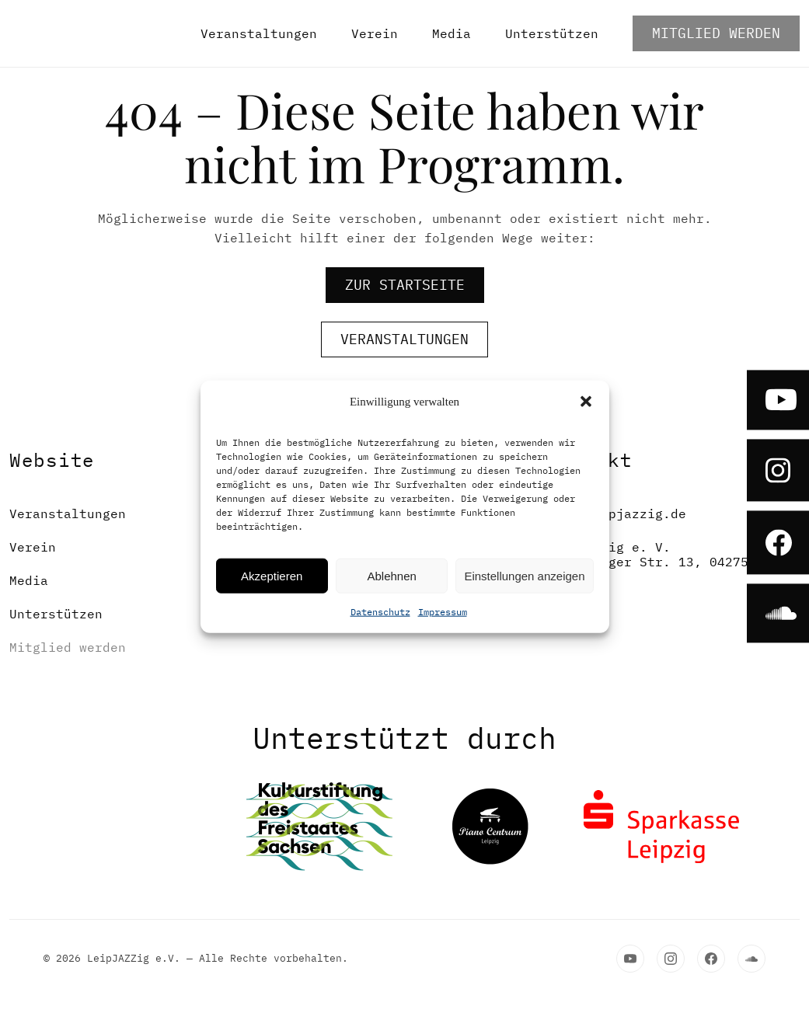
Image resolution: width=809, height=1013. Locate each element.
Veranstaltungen (259, 33)
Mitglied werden (716, 33)
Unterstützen (551, 33)
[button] (586, 401)
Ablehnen (391, 575)
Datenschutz (380, 612)
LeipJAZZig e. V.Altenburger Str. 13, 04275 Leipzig (647, 562)
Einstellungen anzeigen (524, 575)
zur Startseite (405, 285)
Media (451, 33)
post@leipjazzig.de (616, 513)
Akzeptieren (271, 575)
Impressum (442, 612)
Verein (374, 33)
